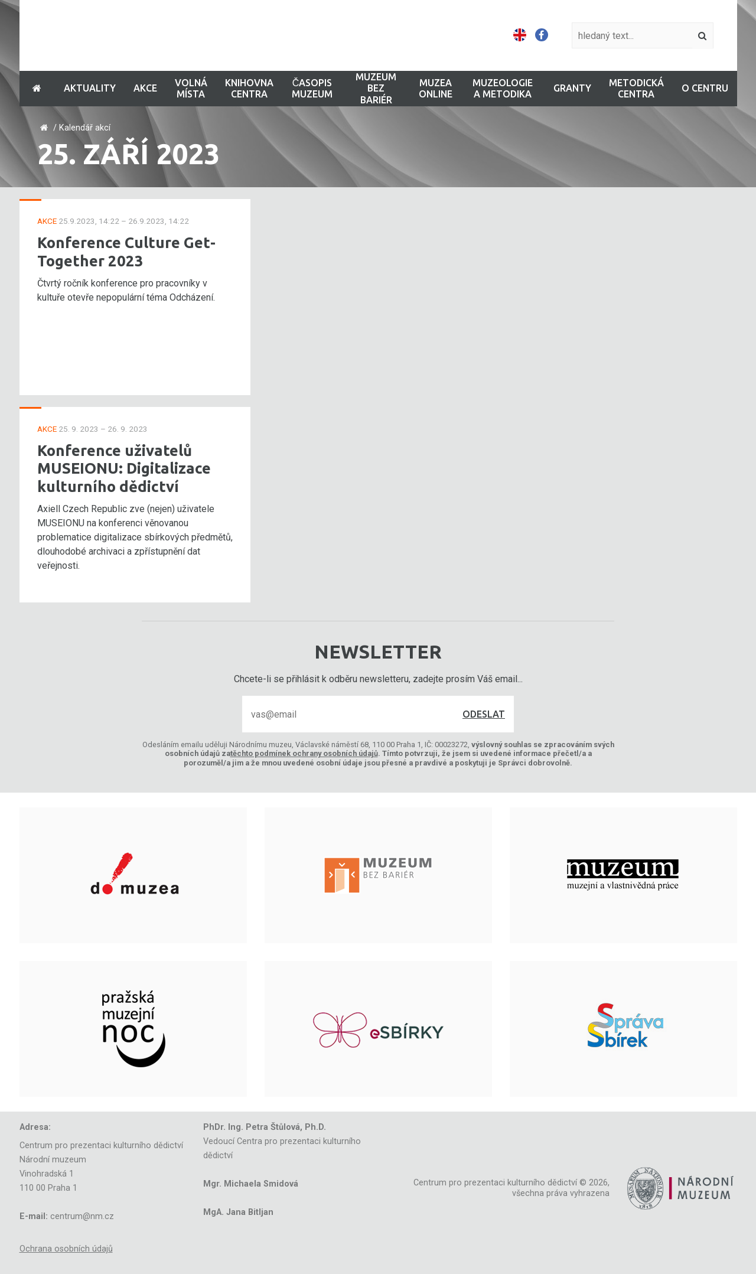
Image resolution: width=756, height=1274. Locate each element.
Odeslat (483, 714)
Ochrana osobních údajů (66, 1249)
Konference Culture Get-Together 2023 (126, 251)
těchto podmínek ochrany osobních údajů (304, 753)
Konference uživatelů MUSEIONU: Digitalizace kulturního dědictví (124, 468)
